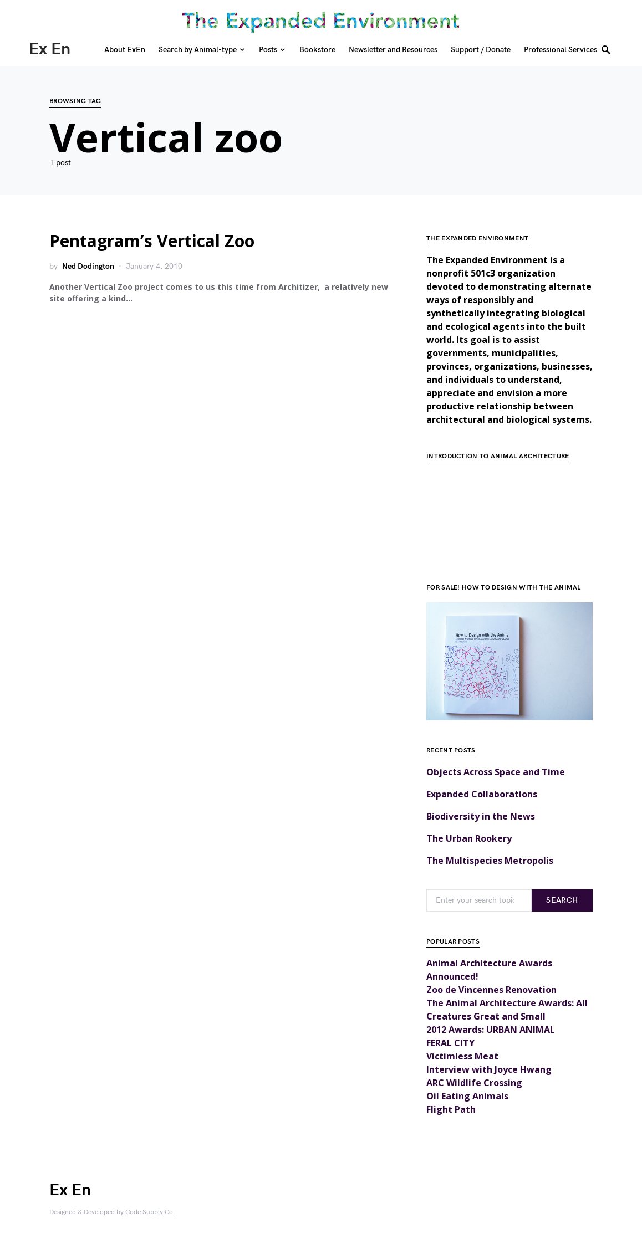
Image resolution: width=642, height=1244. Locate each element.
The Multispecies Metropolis (489, 860)
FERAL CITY (450, 1043)
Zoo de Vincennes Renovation (491, 990)
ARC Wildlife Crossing (474, 1083)
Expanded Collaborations (481, 794)
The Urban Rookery (469, 838)
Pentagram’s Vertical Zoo (151, 240)
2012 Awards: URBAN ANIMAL (490, 1029)
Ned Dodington (88, 266)
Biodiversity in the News (480, 816)
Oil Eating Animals (467, 1096)
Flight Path (451, 1109)
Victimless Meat (462, 1056)
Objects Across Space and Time (495, 772)
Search (562, 900)
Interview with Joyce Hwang (489, 1069)
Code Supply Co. (150, 1212)
